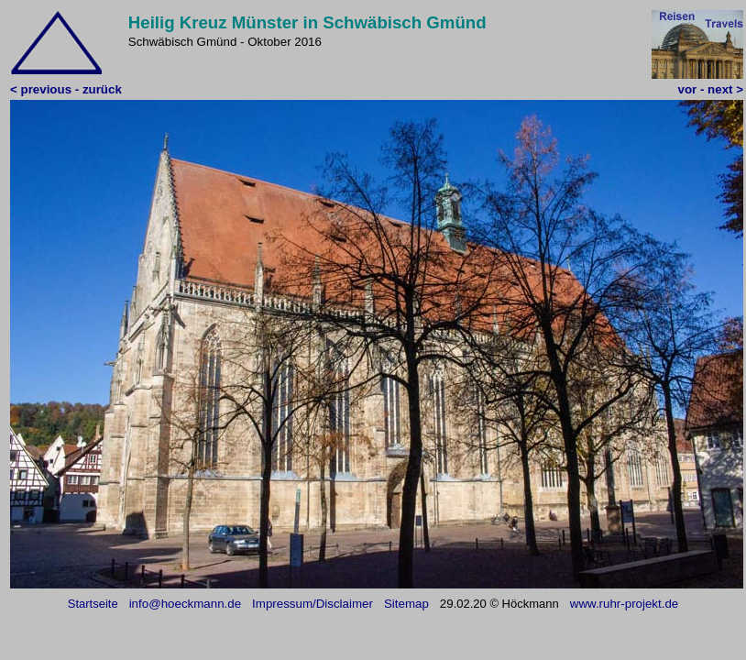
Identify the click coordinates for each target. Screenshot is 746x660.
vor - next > (710, 89)
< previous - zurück (66, 89)
